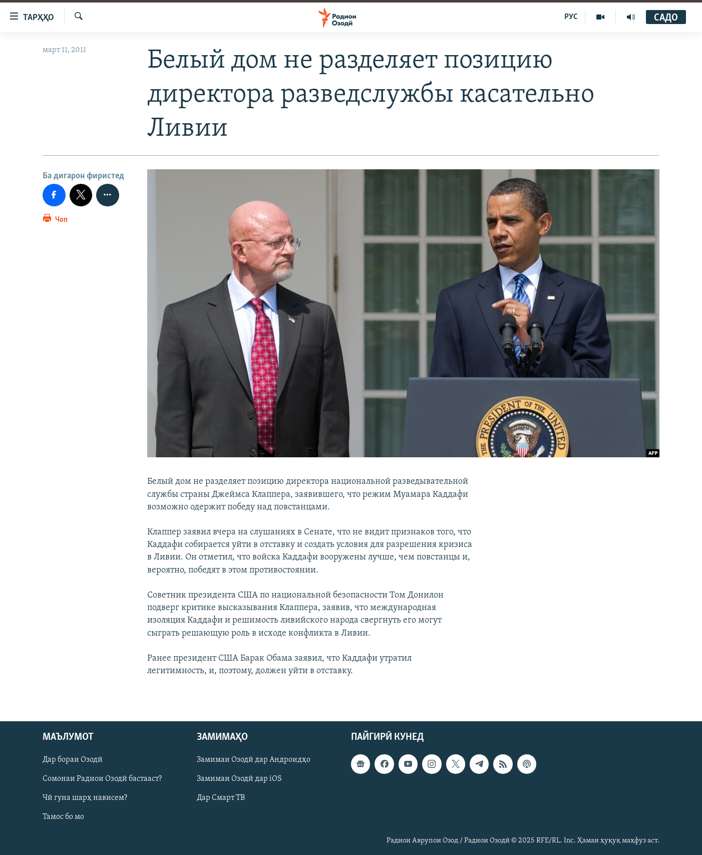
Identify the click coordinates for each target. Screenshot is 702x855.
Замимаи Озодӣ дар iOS (239, 779)
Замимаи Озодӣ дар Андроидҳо (253, 760)
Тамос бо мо (63, 817)
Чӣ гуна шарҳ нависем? (85, 798)
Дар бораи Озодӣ (73, 760)
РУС (571, 17)
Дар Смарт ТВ (221, 798)
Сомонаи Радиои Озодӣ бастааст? (102, 779)
